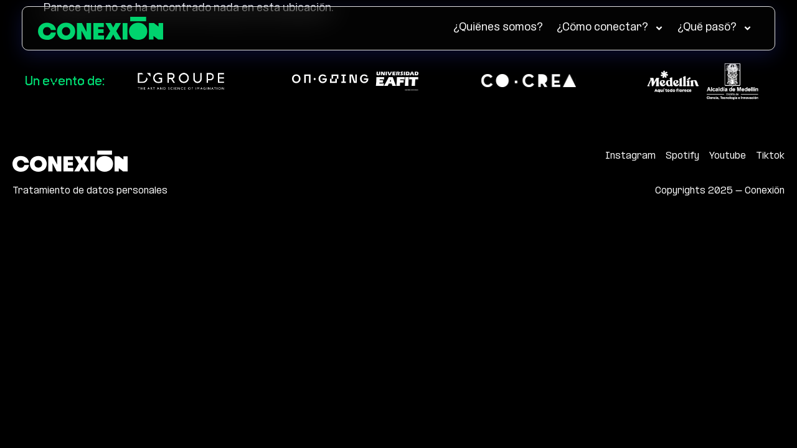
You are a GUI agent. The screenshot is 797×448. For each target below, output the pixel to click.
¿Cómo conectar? (610, 28)
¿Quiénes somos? (498, 28)
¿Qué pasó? (714, 28)
